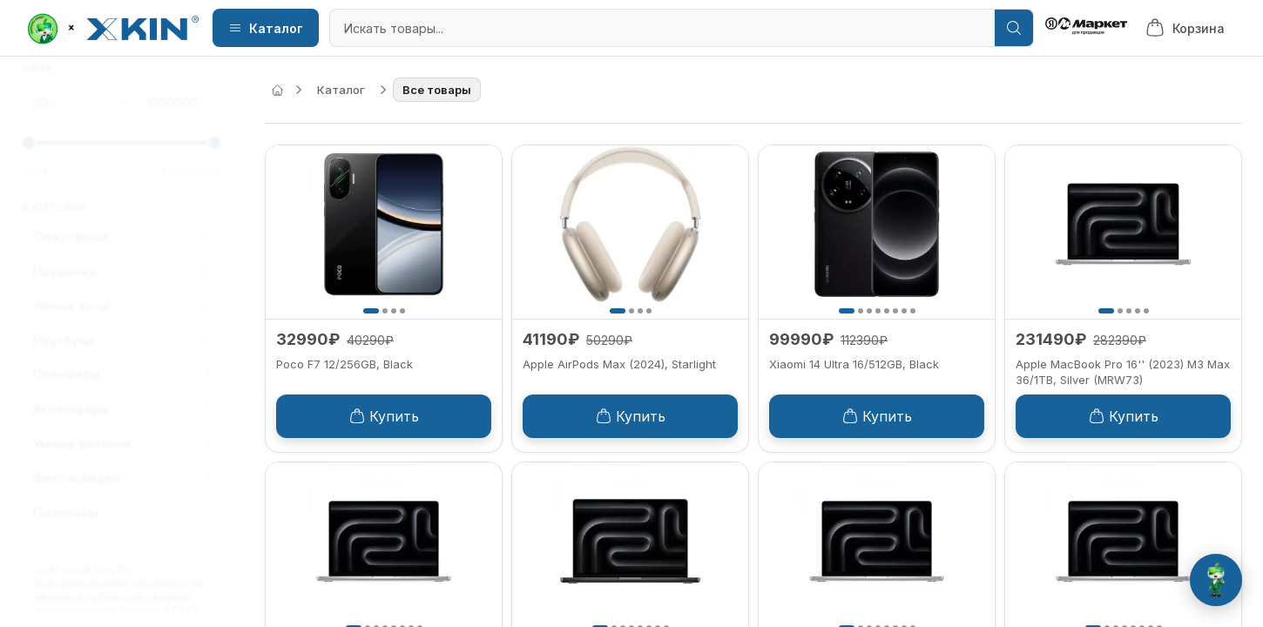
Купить (383, 416)
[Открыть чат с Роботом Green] (1216, 580)
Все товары (436, 90)
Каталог (265, 28)
